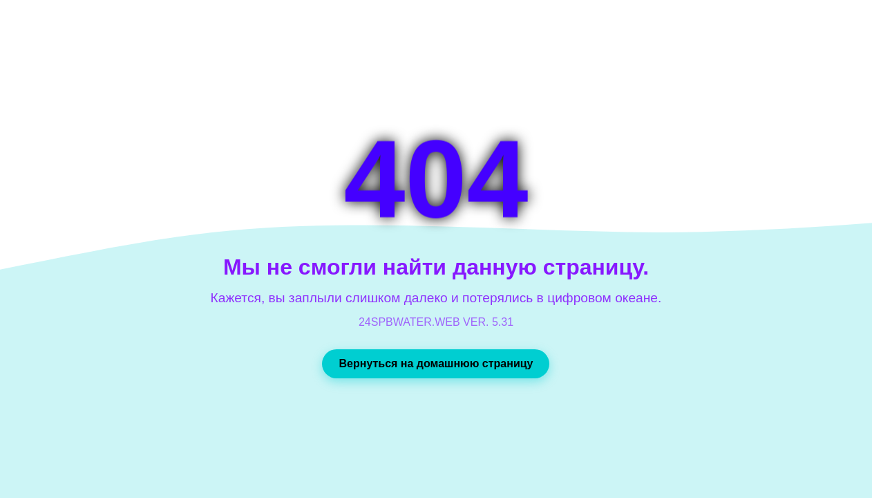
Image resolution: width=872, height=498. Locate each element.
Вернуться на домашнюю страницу (436, 363)
